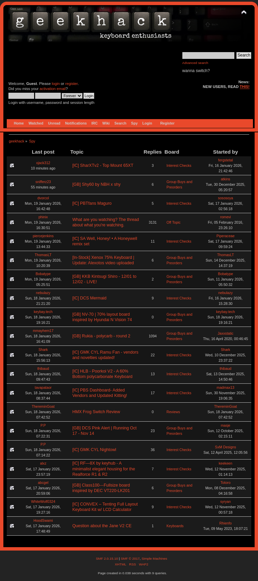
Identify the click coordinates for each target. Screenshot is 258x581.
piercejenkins (43, 236)
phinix (43, 217)
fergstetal (225, 160)
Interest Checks (178, 165)
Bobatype (43, 274)
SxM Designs (225, 447)
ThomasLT (43, 255)
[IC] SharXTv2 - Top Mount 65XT (102, 165)
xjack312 (43, 163)
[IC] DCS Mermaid (89, 298)
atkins (225, 179)
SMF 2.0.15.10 (107, 558)
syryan (225, 501)
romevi (225, 217)
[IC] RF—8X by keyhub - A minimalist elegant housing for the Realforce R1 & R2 (103, 468)
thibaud (43, 368)
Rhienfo (226, 523)
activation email (53, 89)
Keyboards (175, 526)
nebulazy (43, 293)
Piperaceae (225, 236)
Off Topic (173, 222)
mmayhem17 (43, 331)
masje (225, 425)
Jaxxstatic (226, 333)
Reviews (173, 412)
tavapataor (43, 387)
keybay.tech (43, 312)
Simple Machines (154, 558)
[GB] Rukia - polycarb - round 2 (101, 336)
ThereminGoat (43, 406)
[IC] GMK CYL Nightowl (94, 449)
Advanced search (195, 63)
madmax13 (225, 387)
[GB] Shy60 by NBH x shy (96, 184)
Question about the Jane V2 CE (101, 525)
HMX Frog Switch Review (96, 411)
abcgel (43, 483)
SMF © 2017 (130, 558)
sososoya (225, 198)
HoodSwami (43, 520)
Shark (43, 350)
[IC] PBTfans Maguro (91, 203)
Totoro (225, 483)
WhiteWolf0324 (43, 501)
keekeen (225, 463)
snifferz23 (43, 182)
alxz (43, 463)
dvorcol (43, 198)
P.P (43, 425)
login (56, 84)
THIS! (245, 87)
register (71, 84)
